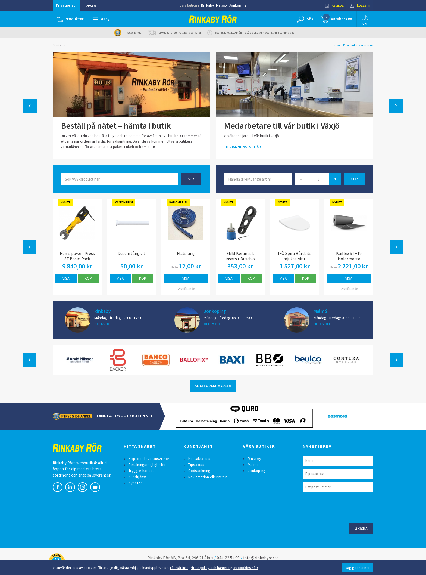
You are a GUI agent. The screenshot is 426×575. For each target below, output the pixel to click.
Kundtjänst (138, 476)
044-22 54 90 (228, 557)
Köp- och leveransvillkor (149, 458)
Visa (66, 278)
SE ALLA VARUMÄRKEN (213, 386)
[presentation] (344, 507)
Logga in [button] (360, 5)
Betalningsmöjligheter (147, 464)
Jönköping (237, 5)
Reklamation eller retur (207, 476)
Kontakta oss (199, 458)
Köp (88, 278)
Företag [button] (90, 5)
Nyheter (135, 482)
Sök (191, 178)
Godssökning (199, 470)
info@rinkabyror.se (261, 557)
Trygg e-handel (141, 470)
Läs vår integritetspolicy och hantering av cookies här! (214, 567)
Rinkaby (207, 5)
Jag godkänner (357, 567)
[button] (101, 19)
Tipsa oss (196, 464)
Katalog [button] (334, 5)
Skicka (361, 528)
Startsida (59, 45)
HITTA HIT (102, 323)
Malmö (221, 5)
